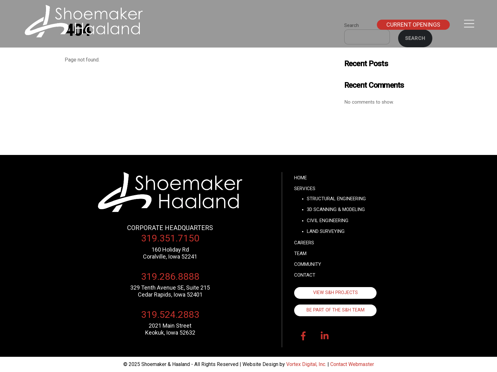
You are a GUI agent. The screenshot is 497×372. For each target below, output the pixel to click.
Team (300, 253)
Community (307, 264)
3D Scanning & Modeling (336, 209)
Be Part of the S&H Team (336, 310)
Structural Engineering (336, 199)
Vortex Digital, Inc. (306, 364)
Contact (304, 275)
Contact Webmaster (352, 364)
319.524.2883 (170, 314)
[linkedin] (326, 336)
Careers (304, 243)
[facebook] (304, 336)
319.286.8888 (170, 276)
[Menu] (469, 24)
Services (304, 188)
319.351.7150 (170, 238)
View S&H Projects (335, 292)
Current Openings (413, 24)
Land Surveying (326, 231)
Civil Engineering (327, 220)
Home (300, 178)
